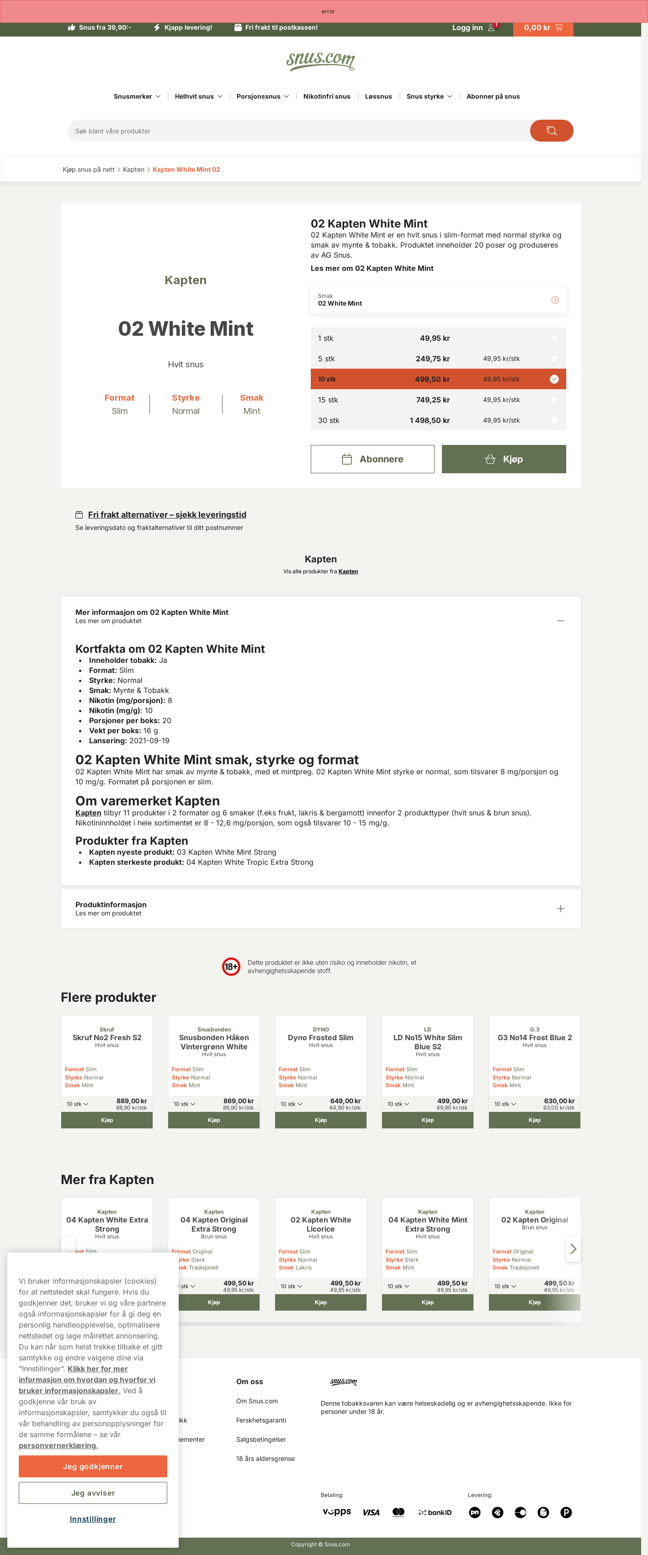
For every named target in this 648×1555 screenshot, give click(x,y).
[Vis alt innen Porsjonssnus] (286, 96)
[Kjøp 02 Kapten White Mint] (504, 459)
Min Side (160, 1381)
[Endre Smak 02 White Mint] (438, 300)
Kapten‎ (133, 169)
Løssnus (378, 96)
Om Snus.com (257, 1401)
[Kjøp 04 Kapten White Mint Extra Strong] (427, 1302)
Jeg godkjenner (92, 1466)
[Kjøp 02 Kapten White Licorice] (320, 1302)
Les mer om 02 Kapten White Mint (372, 268)
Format (74, 1069)
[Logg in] (473, 27)
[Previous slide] (68, 1249)
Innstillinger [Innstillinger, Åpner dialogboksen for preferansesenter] (93, 1518)
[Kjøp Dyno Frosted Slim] (320, 1120)
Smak (72, 1085)
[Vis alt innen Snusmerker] (158, 96)
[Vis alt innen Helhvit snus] (220, 96)
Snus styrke (425, 96)
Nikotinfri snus (327, 96)
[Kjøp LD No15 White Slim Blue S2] (427, 1120)
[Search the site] (552, 131)
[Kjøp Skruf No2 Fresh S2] (107, 1120)
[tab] (246, 1324)
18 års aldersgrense (265, 1458)
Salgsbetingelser (261, 1439)
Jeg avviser (93, 1492)
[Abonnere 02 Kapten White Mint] (373, 459)
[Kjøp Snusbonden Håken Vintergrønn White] (214, 1120)
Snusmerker (133, 96)
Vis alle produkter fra (320, 571)
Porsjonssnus (259, 96)
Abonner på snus (493, 96)
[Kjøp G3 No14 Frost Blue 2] (534, 1120)
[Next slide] (573, 1249)
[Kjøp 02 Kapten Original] (534, 1302)
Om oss (249, 1381)
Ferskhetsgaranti (261, 1420)
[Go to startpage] (321, 62)
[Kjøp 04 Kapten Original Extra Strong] (214, 1302)
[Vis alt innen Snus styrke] (449, 96)
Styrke (73, 1077)
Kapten (88, 812)
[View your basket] (543, 27)
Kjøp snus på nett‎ (89, 169)
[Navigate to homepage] (454, 1379)
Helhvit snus (194, 96)
